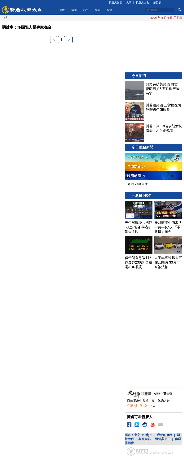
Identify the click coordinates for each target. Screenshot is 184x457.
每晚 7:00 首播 (138, 184)
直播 (62, 9)
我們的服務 (164, 435)
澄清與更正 (162, 439)
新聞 (74, 9)
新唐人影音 (115, 2)
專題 (97, 9)
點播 (109, 9)
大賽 (129, 2)
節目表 (157, 2)
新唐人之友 (142, 2)
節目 (85, 9)
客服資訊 (144, 439)
